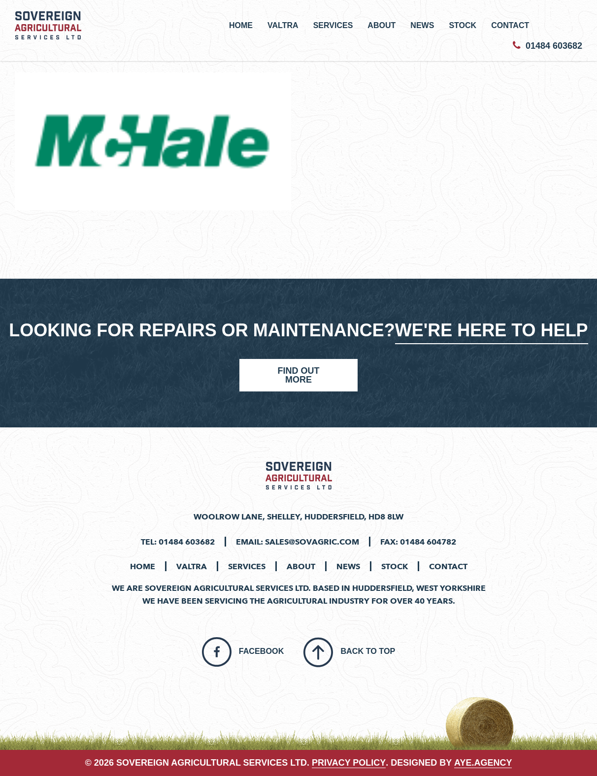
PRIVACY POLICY (349, 763)
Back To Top (367, 651)
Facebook (261, 651)
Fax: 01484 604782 (418, 542)
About (381, 25)
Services (333, 25)
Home (241, 25)
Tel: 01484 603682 (178, 542)
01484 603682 (547, 46)
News (422, 25)
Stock (462, 25)
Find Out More (298, 375)
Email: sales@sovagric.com (297, 542)
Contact (510, 25)
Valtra (282, 25)
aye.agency (483, 763)
